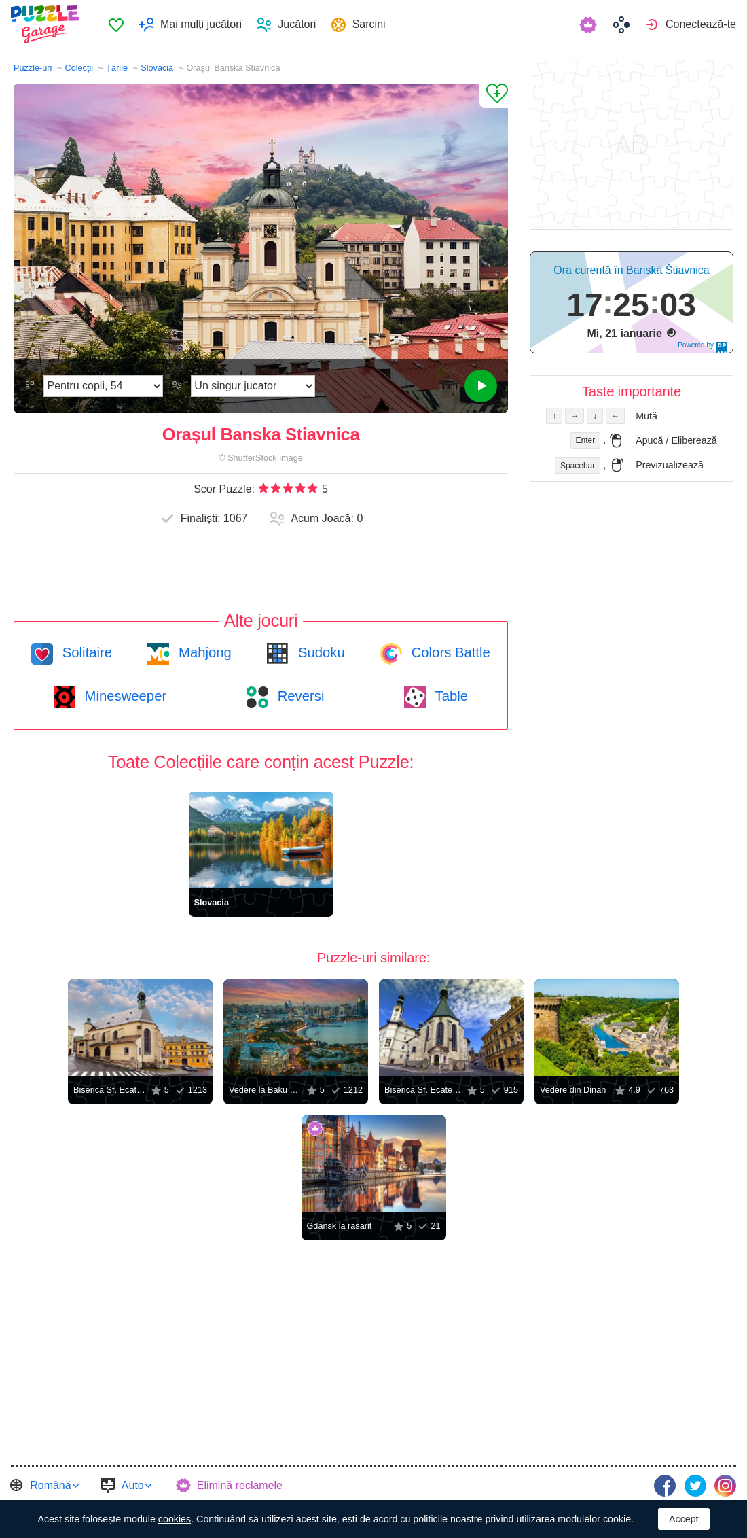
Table (449, 695)
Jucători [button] (297, 24)
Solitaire (85, 652)
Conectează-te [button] (701, 24)
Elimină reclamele (240, 1485)
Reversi (299, 695)
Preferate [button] (116, 24)
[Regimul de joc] (253, 386)
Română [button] (50, 1485)
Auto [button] (133, 1485)
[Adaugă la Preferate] (493, 96)
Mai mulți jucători (201, 24)
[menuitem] (116, 24)
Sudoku (319, 652)
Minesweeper (123, 695)
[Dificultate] (103, 386)
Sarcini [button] (369, 24)
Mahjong (203, 652)
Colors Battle (448, 652)
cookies (174, 1519)
